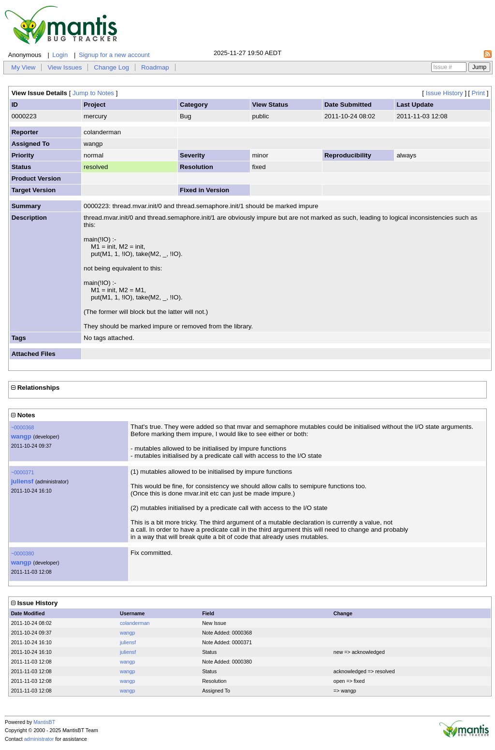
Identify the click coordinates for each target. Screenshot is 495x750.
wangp (21, 436)
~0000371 (22, 472)
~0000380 (22, 553)
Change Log (111, 67)
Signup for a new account (114, 54)
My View (23, 67)
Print (478, 93)
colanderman (135, 623)
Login (60, 54)
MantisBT (44, 722)
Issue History (444, 93)
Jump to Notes (93, 93)
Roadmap (155, 67)
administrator (39, 739)
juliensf (22, 481)
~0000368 (22, 427)
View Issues (64, 67)
